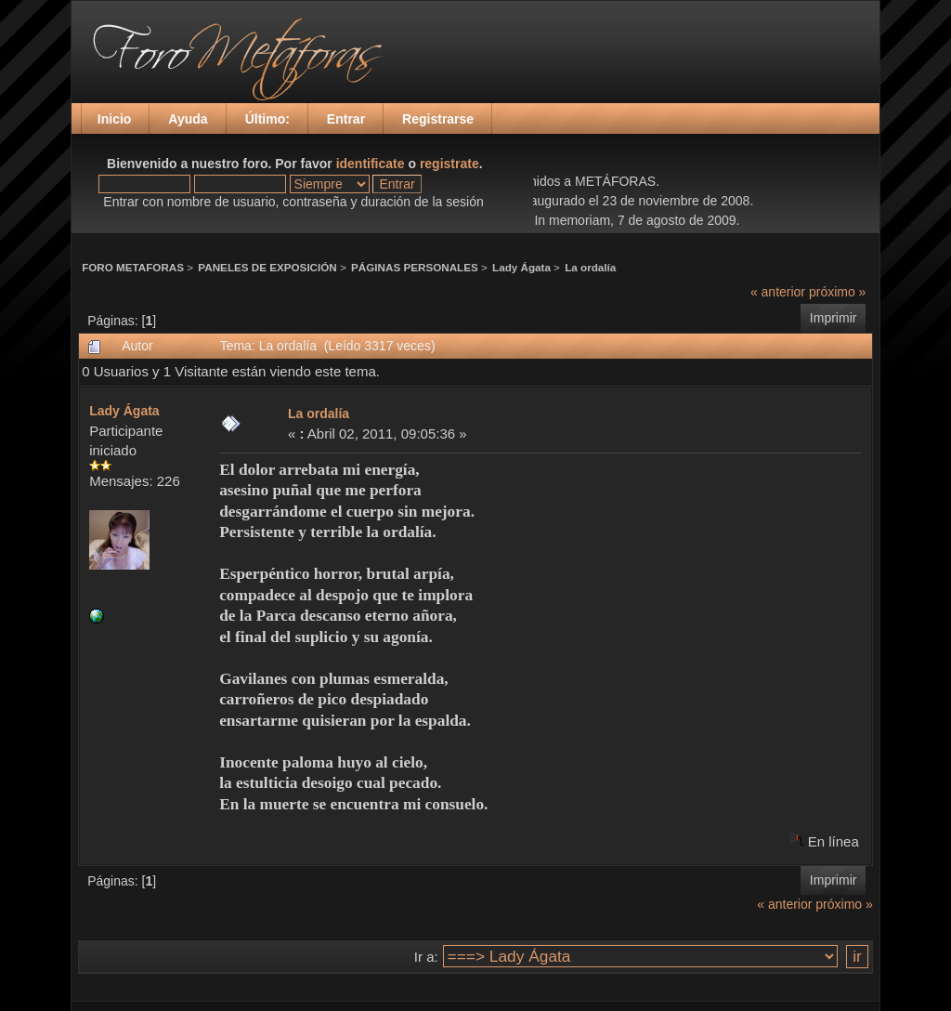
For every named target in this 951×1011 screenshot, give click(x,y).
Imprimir (833, 317)
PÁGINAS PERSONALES (414, 267)
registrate (449, 163)
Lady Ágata (521, 267)
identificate (370, 163)
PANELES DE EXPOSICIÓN (267, 267)
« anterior (777, 291)
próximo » (837, 291)
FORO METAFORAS (133, 267)
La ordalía (590, 267)
